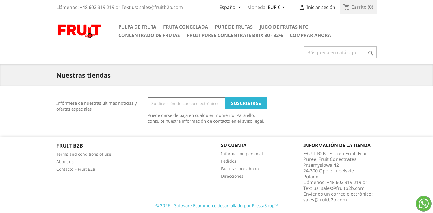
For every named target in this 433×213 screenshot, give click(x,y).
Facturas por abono (240, 168)
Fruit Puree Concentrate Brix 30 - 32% (235, 35)
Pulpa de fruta (137, 27)
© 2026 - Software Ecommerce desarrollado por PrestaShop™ (216, 205)
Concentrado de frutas (149, 35)
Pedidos (228, 161)
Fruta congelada (185, 27)
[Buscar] (340, 52)
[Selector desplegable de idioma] (231, 7)
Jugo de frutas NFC (284, 27)
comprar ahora (310, 35)
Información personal (242, 153)
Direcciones (232, 176)
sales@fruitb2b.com (325, 200)
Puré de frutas (234, 27)
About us (65, 161)
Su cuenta (233, 145)
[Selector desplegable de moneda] (277, 7)
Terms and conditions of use (83, 154)
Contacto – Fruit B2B (75, 169)
